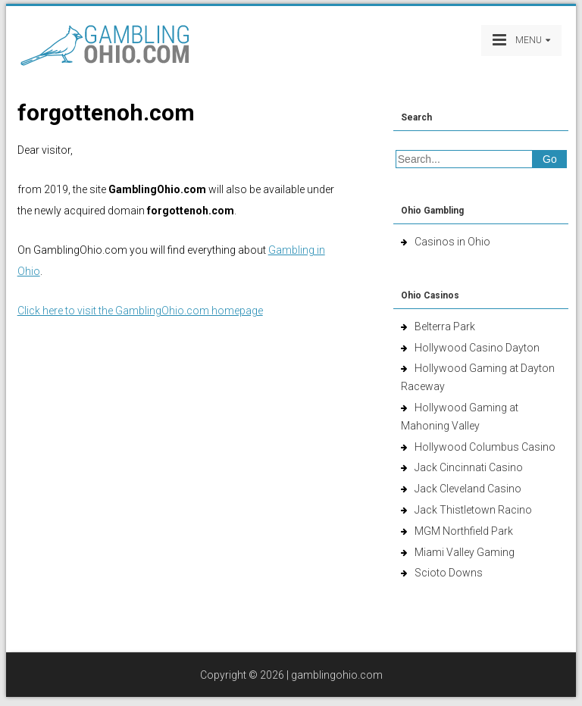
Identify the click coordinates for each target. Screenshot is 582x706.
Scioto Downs (449, 573)
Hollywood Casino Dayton (477, 348)
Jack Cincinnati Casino (469, 467)
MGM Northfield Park (464, 531)
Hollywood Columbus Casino (485, 447)
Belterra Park (445, 326)
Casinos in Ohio (452, 242)
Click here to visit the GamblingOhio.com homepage (140, 311)
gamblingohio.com (337, 675)
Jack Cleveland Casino (468, 489)
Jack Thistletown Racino (473, 510)
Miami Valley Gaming (465, 552)
